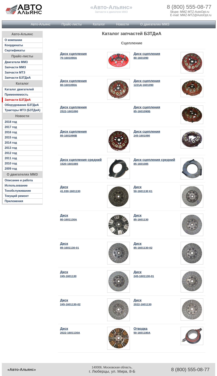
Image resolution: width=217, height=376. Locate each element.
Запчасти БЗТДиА (18, 77)
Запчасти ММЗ (15, 67)
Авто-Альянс (40, 24)
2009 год (11, 168)
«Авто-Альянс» (111, 7)
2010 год (11, 163)
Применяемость (16, 94)
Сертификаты (15, 50)
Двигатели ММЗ (16, 62)
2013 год (11, 147)
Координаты (14, 45)
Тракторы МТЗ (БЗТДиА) (22, 110)
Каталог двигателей (19, 89)
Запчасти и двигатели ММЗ (111, 11)
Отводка (142, 330)
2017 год (11, 127)
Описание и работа (19, 180)
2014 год (11, 142)
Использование (16, 185)
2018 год (11, 121)
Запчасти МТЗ (15, 72)
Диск (70, 189)
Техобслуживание (18, 190)
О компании (13, 40)
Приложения (14, 201)
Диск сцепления (73, 55)
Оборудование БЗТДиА (22, 105)
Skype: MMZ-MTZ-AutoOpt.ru (189, 11)
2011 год (11, 158)
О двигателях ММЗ (154, 24)
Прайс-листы (72, 24)
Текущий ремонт (17, 195)
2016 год (11, 132)
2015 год (11, 137)
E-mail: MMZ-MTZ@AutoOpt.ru (190, 15)
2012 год (11, 153)
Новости (122, 24)
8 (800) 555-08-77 (189, 7)
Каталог (99, 24)
